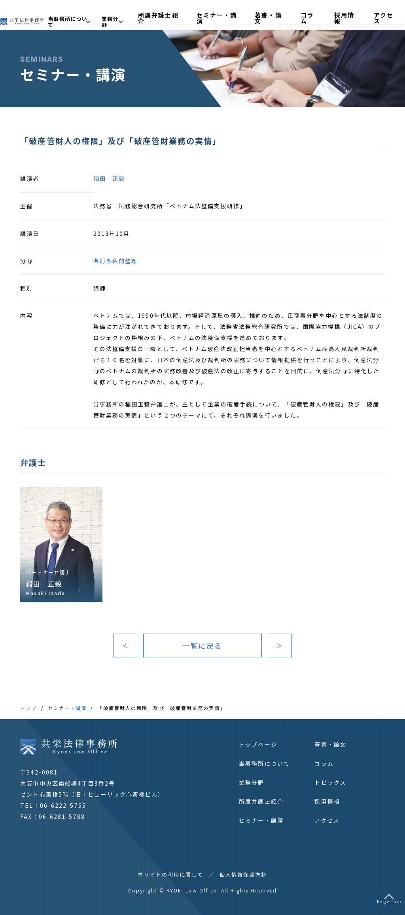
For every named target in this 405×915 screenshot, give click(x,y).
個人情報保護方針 (243, 874)
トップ (28, 707)
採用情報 (357, 14)
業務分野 (251, 782)
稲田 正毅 (109, 178)
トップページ (258, 744)
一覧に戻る (203, 645)
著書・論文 (307, 14)
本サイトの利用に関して (170, 874)
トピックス (330, 782)
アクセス (384, 14)
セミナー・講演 (269, 14)
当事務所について (264, 763)
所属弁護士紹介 (225, 14)
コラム (333, 14)
